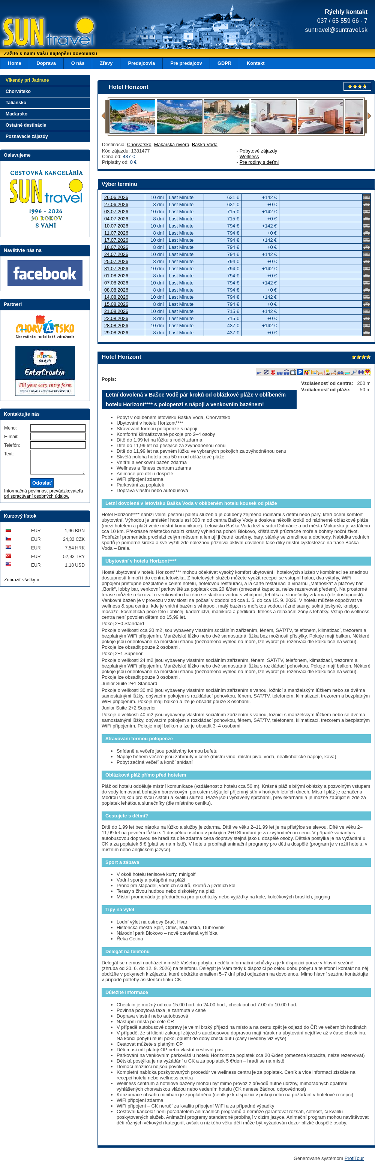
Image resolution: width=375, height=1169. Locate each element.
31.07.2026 (116, 268)
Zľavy (106, 63)
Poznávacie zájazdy (27, 136)
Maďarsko (16, 114)
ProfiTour (354, 1158)
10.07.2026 (116, 226)
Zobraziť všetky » (21, 584)
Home (14, 63)
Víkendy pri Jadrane (27, 80)
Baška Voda (205, 144)
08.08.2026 (116, 290)
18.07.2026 (116, 247)
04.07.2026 (116, 219)
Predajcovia (141, 63)
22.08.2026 (116, 318)
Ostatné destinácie (26, 125)
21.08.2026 (116, 311)
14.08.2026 (116, 297)
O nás (78, 63)
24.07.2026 (116, 254)
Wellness (249, 156)
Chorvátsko (139, 144)
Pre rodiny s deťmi (259, 162)
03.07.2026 (116, 211)
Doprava (46, 63)
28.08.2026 (116, 325)
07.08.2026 (116, 283)
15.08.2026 (116, 304)
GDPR (224, 63)
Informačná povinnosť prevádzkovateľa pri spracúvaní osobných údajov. (43, 498)
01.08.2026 (116, 275)
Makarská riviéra (171, 144)
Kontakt (256, 63)
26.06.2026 (116, 197)
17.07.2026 (116, 240)
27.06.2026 (116, 204)
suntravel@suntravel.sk (336, 30)
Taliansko (16, 102)
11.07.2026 (116, 233)
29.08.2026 (116, 332)
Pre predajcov (186, 63)
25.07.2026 (116, 261)
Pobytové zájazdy (258, 151)
